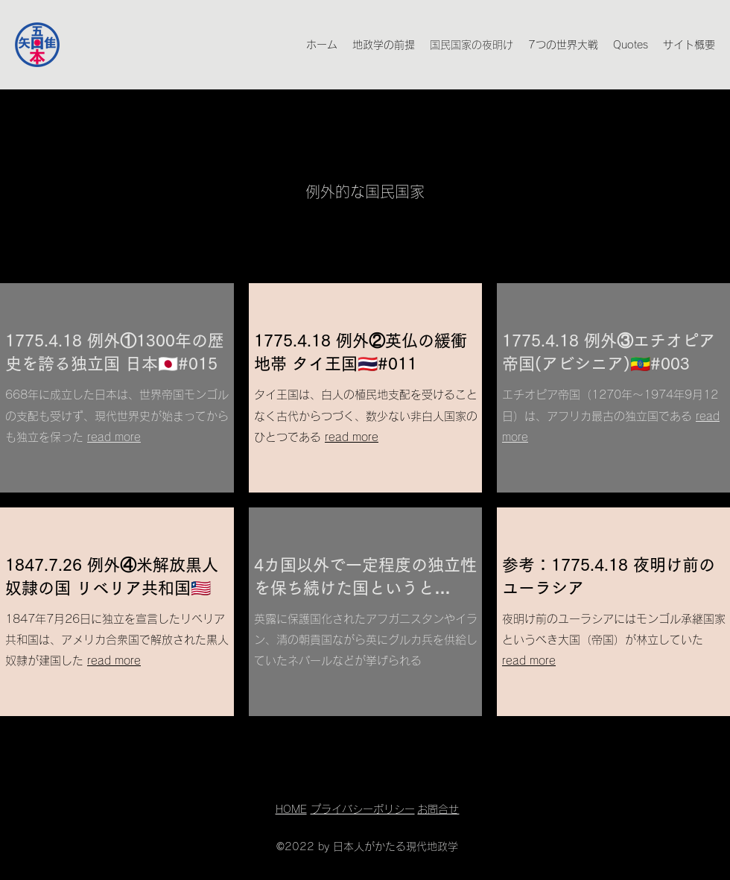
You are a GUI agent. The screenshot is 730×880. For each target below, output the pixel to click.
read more (114, 437)
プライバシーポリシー (363, 809)
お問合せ (438, 809)
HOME (291, 809)
